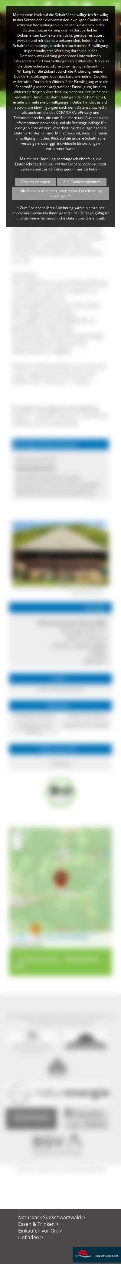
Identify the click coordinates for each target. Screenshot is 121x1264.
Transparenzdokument (87, 164)
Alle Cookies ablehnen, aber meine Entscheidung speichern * (61, 193)
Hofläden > (30, 1237)
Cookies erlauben (35, 181)
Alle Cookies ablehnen (81, 181)
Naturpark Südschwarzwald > (51, 1217)
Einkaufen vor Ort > (40, 1230)
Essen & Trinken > (38, 1224)
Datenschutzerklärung (34, 164)
